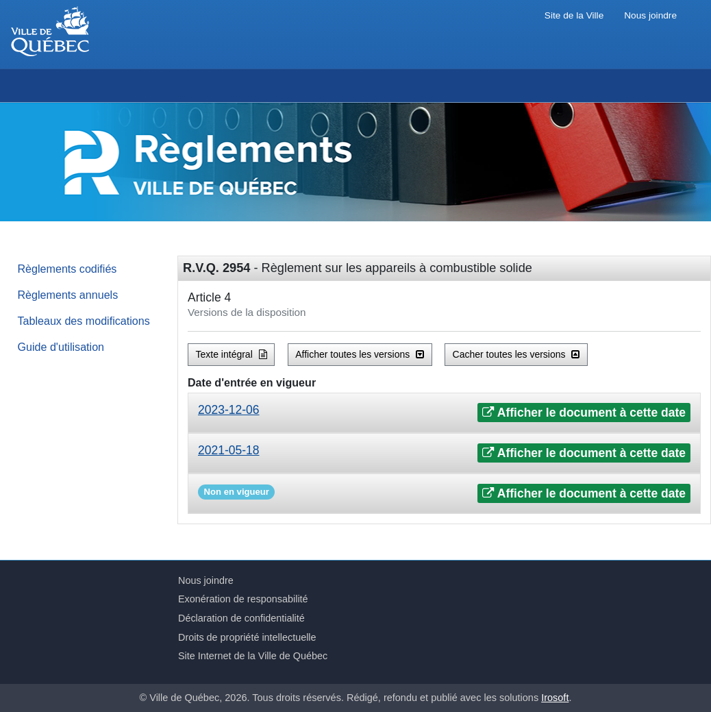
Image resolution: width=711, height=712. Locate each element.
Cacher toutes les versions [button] (516, 354)
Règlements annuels (68, 295)
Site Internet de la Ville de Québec (252, 655)
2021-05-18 (229, 450)
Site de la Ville (574, 15)
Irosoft (555, 697)
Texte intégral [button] (231, 354)
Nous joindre (650, 15)
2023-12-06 (229, 410)
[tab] (444, 412)
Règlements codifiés (67, 268)
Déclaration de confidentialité (241, 618)
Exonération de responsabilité (243, 598)
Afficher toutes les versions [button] (359, 354)
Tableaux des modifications (84, 321)
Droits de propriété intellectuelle (247, 637)
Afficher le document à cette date (584, 412)
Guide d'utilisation (61, 347)
